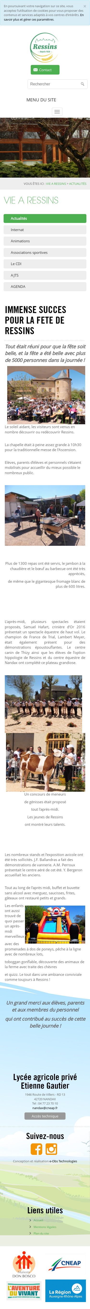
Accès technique (45, 1116)
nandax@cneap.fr (45, 1108)
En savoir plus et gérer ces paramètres (44, 17)
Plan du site (41, 1233)
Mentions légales (45, 1227)
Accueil (38, 1220)
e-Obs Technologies (63, 1161)
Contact (45, 69)
